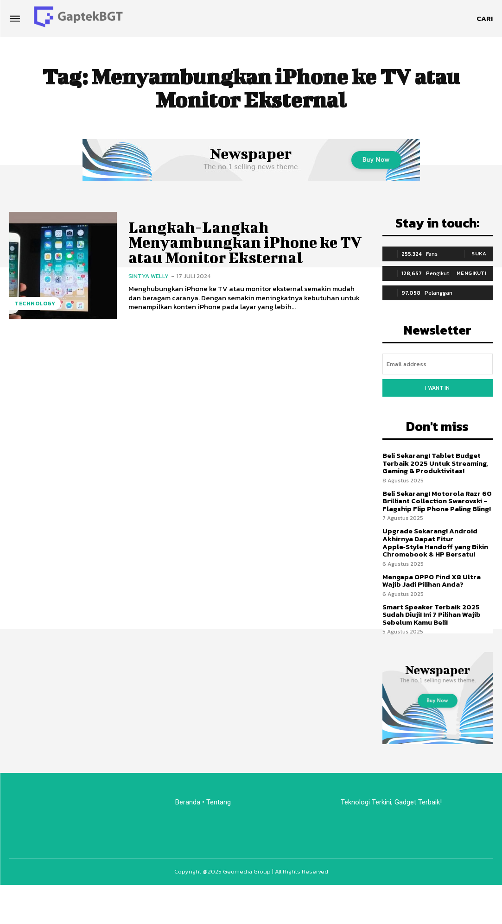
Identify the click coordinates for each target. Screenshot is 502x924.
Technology (35, 303)
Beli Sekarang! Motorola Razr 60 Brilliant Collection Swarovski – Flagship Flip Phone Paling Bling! (437, 501)
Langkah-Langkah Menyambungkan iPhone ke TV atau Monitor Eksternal (245, 242)
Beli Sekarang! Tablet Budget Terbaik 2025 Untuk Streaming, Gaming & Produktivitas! (435, 463)
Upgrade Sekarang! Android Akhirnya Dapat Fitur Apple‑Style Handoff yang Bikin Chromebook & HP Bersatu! (435, 542)
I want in (437, 388)
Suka (478, 253)
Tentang (219, 801)
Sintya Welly (148, 276)
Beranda (187, 801)
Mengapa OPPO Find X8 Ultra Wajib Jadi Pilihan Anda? (431, 580)
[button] (485, 18)
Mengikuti (472, 273)
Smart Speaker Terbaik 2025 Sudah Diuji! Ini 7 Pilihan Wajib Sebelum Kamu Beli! (431, 614)
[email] (437, 364)
